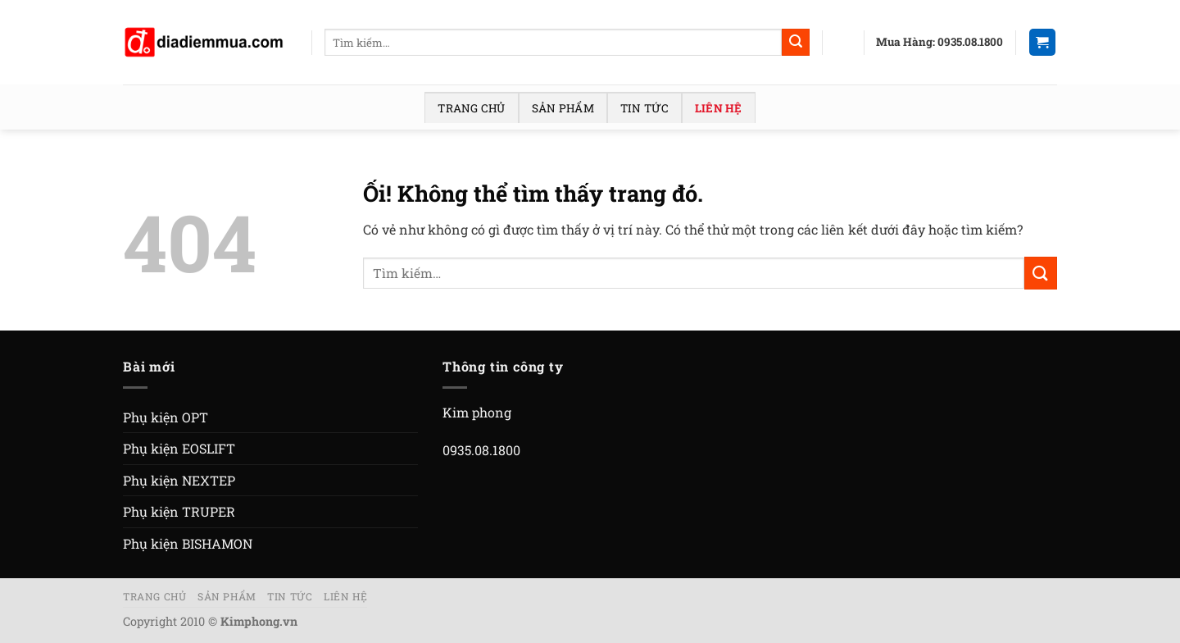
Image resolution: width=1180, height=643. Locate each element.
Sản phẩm (563, 108)
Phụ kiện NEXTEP (179, 480)
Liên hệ (718, 108)
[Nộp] (796, 43)
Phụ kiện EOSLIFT (179, 448)
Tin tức (644, 108)
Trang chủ (471, 108)
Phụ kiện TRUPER (179, 511)
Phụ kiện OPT (165, 417)
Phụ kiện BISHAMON (187, 543)
